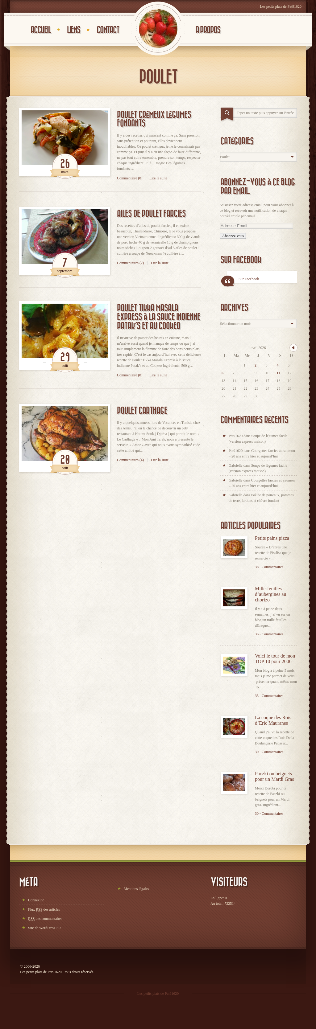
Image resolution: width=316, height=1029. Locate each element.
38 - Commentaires (269, 567)
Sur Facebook (240, 260)
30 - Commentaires (269, 752)
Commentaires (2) (130, 263)
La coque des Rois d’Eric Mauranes (273, 720)
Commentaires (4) (130, 460)
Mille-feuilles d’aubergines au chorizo (270, 594)
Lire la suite (158, 178)
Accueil (41, 30)
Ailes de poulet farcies (151, 214)
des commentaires (45, 918)
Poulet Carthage (142, 411)
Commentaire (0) (129, 178)
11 (278, 373)
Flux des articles (44, 909)
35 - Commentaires (269, 696)
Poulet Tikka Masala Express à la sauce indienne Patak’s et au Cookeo (158, 317)
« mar (293, 348)
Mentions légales (136, 889)
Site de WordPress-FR (44, 928)
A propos (207, 30)
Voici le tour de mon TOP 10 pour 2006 (275, 658)
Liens (73, 30)
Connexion (36, 900)
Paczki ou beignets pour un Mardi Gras (274, 776)
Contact (108, 30)
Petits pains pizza (272, 538)
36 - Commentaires (269, 634)
